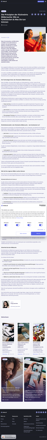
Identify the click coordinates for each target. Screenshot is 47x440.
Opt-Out (26, 419)
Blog (13, 421)
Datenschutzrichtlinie (29, 424)
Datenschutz (4, 424)
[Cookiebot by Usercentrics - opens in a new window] (40, 205)
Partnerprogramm (5, 426)
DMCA (25, 421)
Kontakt (14, 424)
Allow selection (23, 233)
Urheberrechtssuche (41, 425)
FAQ (13, 419)
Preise (2, 419)
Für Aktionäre (39, 430)
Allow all (38, 233)
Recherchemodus (40, 428)
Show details (40, 229)
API (1, 421)
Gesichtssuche (39, 423)
